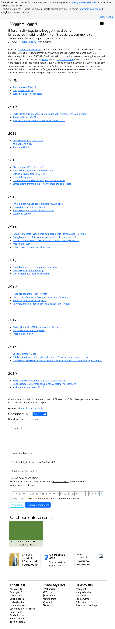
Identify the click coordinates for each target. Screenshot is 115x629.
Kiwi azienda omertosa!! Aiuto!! (28, 387)
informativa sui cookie (90, 8)
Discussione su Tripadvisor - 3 (28, 167)
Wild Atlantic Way (21, 243)
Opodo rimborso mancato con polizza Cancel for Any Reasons (44, 383)
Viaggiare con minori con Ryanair (30, 293)
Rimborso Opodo (21, 147)
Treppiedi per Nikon (23, 333)
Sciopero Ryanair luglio (24, 353)
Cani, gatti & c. (17, 592)
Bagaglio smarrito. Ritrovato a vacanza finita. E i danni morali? (44, 237)
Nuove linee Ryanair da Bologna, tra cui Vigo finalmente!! (42, 297)
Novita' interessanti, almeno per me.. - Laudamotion (39, 380)
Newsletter (50, 602)
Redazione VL (29, 41)
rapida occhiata (65, 59)
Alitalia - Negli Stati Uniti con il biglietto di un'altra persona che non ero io (50, 357)
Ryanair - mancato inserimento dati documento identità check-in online (49, 233)
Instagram (49, 598)
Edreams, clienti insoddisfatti (27, 93)
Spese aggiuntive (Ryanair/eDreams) (31, 273)
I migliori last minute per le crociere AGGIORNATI (38, 203)
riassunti (38, 408)
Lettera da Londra (22, 213)
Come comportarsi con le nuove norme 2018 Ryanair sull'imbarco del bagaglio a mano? (57, 360)
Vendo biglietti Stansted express (29, 300)
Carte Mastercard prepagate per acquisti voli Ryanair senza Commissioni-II (51, 113)
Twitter (48, 592)
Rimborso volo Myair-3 (24, 87)
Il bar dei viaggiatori (23, 177)
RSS (46, 605)
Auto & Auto (16, 588)
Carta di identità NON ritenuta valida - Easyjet (36, 327)
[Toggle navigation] (102, 23)
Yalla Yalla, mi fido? (22, 143)
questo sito (27, 408)
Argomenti (81, 588)
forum (45, 59)
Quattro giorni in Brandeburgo (28, 270)
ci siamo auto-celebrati (29, 49)
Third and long (17, 621)
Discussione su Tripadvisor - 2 (28, 140)
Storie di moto (17, 615)
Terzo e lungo (17, 618)
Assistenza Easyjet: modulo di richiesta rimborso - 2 (39, 120)
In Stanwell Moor (18, 605)
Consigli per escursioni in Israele (29, 207)
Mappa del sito (83, 592)
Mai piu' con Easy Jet (23, 90)
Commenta (40, 414)
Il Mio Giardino (17, 602)
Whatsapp (49, 588)
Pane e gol (15, 611)
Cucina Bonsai (17, 598)
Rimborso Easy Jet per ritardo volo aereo (33, 170)
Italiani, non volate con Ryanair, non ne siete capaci (39, 180)
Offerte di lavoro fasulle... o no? (29, 173)
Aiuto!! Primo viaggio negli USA (28, 330)
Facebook (49, 595)
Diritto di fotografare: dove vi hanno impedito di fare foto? (42, 183)
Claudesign (92, 605)
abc (23, 493)
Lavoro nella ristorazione (22, 608)
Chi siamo (81, 595)
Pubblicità (81, 602)
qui (87, 69)
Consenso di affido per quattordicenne (32, 247)
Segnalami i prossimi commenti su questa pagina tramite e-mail (46, 498)
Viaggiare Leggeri (23, 23)
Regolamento (82, 598)
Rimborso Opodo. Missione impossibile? (33, 210)
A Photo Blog (16, 595)
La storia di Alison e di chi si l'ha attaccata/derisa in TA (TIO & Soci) (46, 240)
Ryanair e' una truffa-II (24, 117)
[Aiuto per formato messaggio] (101, 493)
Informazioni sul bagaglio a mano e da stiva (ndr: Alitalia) (42, 303)
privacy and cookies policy (84, 2)
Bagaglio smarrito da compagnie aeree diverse (37, 267)
